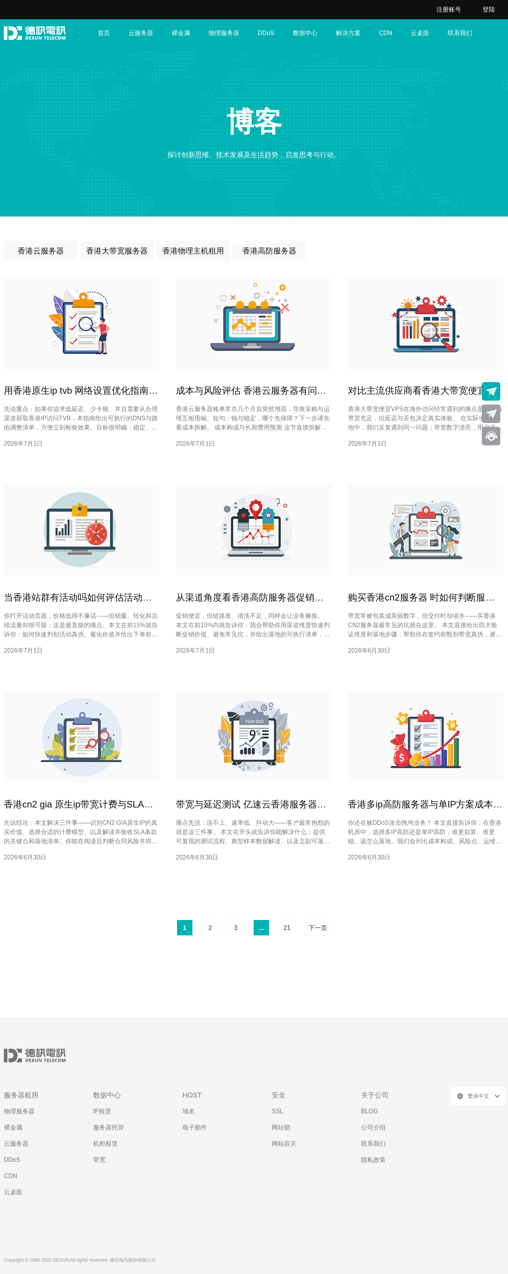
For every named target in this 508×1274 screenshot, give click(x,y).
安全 (279, 1095)
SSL (277, 1111)
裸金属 (181, 33)
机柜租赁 (105, 1143)
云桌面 (420, 33)
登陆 (489, 9)
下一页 (318, 928)
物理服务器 (224, 33)
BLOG (369, 1111)
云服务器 (141, 33)
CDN (386, 33)
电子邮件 (194, 1127)
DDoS (266, 33)
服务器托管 (108, 1127)
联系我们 (460, 33)
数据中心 (305, 33)
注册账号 (448, 9)
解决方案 (348, 33)
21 (287, 928)
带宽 (99, 1160)
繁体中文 (478, 1096)
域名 (188, 1111)
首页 (104, 33)
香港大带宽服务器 (117, 251)
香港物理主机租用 (193, 251)
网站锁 (281, 1127)
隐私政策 (373, 1160)
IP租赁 (102, 1111)
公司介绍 (373, 1127)
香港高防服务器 (269, 251)
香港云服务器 (41, 251)
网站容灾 (284, 1143)
